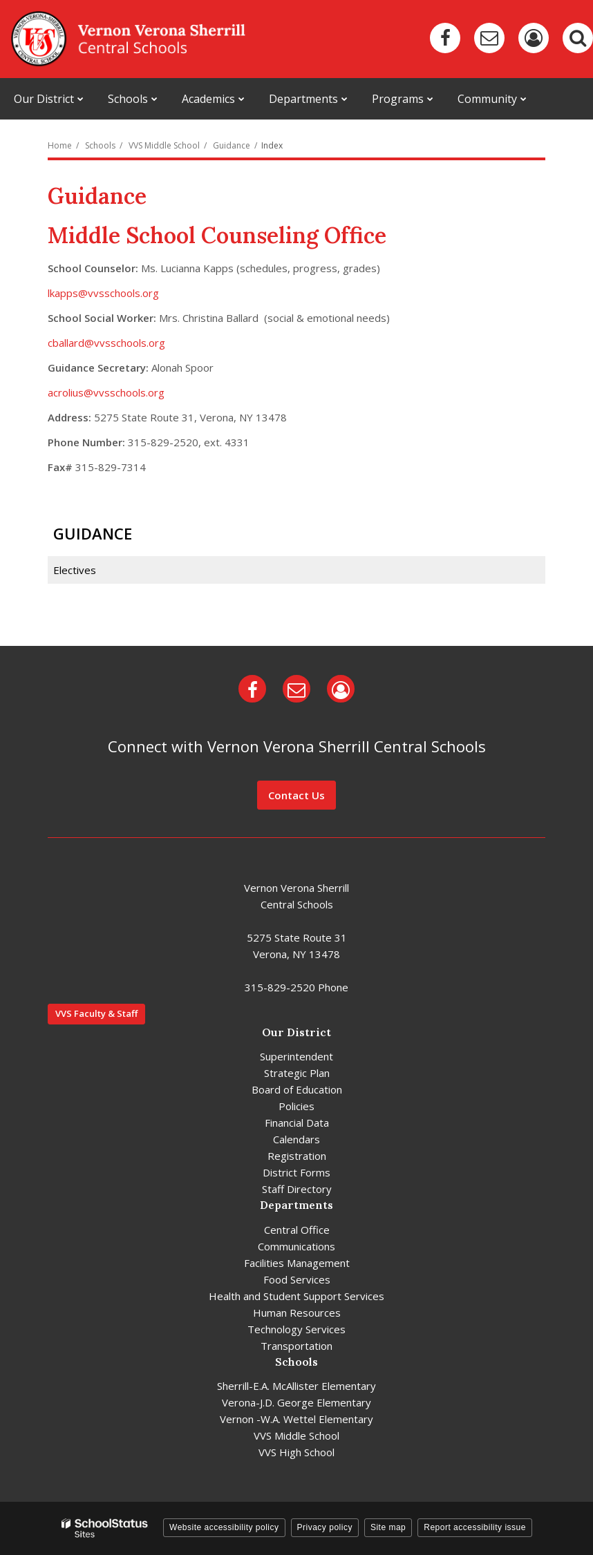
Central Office (297, 1230)
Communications (296, 1246)
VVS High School (296, 1452)
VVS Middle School (164, 145)
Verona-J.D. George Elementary (296, 1402)
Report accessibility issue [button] (475, 1527)
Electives (74, 570)
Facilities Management (297, 1263)
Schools (100, 145)
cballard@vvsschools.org (106, 343)
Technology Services (296, 1329)
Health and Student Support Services (296, 1296)
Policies (296, 1106)
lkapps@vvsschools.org (103, 293)
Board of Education (297, 1089)
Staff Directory (297, 1189)
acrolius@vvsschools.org (106, 392)
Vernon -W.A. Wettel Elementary (296, 1419)
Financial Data (297, 1122)
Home (60, 145)
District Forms (296, 1172)
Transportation (296, 1346)
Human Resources (297, 1312)
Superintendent (296, 1056)
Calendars (296, 1139)
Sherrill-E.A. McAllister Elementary (296, 1386)
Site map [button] (388, 1527)
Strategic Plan (297, 1073)
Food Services (296, 1279)
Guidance (231, 145)
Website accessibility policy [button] (224, 1527)
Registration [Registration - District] (296, 1156)
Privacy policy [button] (324, 1527)
